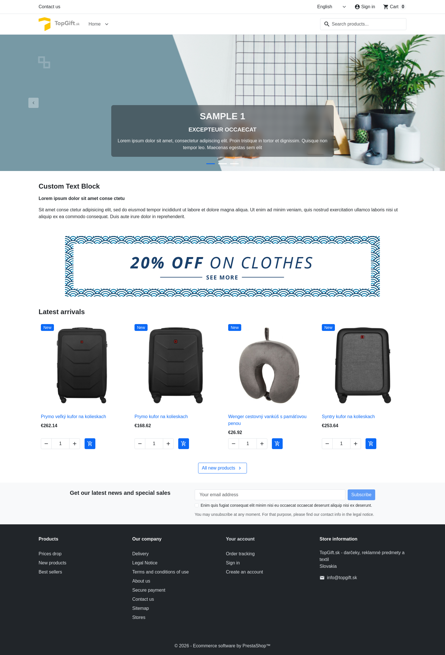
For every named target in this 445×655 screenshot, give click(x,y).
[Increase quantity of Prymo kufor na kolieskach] (168, 443)
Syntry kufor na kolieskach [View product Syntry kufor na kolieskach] (348, 416)
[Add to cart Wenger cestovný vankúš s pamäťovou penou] (277, 443)
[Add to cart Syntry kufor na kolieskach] (371, 443)
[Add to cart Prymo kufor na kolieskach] (183, 443)
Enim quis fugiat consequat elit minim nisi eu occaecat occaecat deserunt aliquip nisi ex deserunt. (286, 505)
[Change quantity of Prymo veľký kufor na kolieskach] (60, 443)
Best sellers (50, 572)
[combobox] (363, 24)
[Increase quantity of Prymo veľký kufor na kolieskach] (74, 443)
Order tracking (240, 553)
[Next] (411, 103)
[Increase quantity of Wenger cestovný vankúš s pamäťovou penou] (262, 443)
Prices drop (50, 553)
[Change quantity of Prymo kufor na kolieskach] (154, 443)
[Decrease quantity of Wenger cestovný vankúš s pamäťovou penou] (233, 443)
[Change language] (332, 7)
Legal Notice (145, 562)
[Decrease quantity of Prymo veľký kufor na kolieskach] (46, 443)
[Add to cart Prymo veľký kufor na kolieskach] (90, 443)
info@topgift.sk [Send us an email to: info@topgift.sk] (342, 577)
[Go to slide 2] (222, 163)
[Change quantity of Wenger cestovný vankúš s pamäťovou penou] (248, 443)
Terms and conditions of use (160, 572)
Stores (138, 617)
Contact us (49, 6)
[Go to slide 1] (210, 163)
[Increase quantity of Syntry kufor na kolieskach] (355, 443)
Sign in (233, 562)
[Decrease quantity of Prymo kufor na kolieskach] (140, 443)
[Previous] (33, 103)
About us (141, 581)
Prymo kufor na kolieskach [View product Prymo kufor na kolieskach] (161, 416)
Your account (240, 539)
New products (52, 562)
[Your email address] (270, 494)
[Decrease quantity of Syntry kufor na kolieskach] (327, 443)
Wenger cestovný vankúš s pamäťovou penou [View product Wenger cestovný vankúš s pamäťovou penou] (267, 420)
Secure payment (148, 590)
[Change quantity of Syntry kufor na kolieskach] (341, 443)
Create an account (244, 572)
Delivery (140, 553)
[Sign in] (365, 6)
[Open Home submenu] (106, 24)
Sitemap (140, 608)
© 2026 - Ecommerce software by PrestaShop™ (222, 645)
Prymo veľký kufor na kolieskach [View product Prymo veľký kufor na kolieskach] (73, 416)
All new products (222, 468)
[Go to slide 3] (234, 163)
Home (95, 24)
